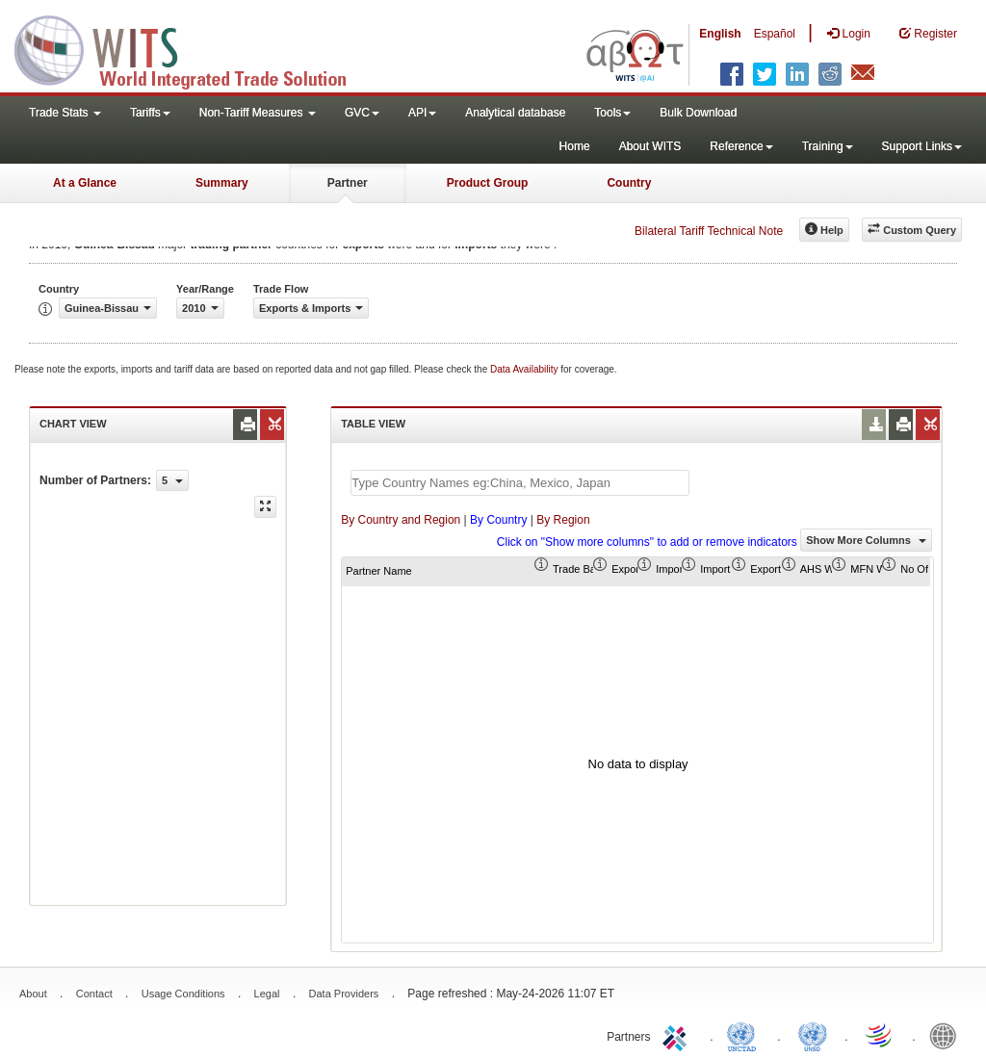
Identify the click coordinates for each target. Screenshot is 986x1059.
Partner (347, 183)
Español (774, 33)
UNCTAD (745, 1035)
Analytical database (515, 112)
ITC (678, 1035)
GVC (362, 112)
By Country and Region (400, 520)
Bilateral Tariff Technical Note (709, 231)
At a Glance (85, 183)
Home (574, 146)
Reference (741, 146)
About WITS (650, 146)
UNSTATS (812, 1035)
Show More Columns (866, 540)
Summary (221, 183)
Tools (612, 112)
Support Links (922, 146)
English (719, 33)
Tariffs (150, 112)
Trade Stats (65, 112)
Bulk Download (698, 112)
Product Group (488, 183)
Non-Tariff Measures (257, 112)
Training (827, 146)
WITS (192, 48)
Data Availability (525, 369)
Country (629, 183)
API (422, 112)
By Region (562, 520)
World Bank (947, 1035)
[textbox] (519, 483)
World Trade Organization (880, 1035)
